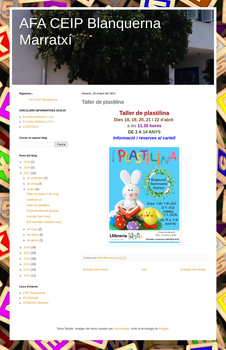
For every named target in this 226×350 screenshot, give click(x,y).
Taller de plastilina (37, 205)
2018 (27, 167)
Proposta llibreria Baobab (42, 210)
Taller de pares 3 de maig (42, 194)
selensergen (122, 328)
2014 (27, 258)
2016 (27, 247)
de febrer (33, 234)
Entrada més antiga (193, 269)
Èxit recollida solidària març (44, 222)
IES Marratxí (31, 298)
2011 (27, 275)
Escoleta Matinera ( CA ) (38, 117)
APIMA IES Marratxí (36, 302)
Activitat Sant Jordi (38, 216)
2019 (27, 162)
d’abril (31, 189)
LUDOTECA (30, 126)
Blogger (164, 328)
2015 (27, 253)
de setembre (35, 178)
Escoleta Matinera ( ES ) (38, 121)
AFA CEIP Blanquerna (43, 99)
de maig (32, 183)
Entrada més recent (95, 269)
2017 (27, 173)
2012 (27, 269)
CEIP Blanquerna (34, 293)
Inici (144, 269)
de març (32, 229)
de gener (33, 240)
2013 (27, 264)
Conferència (34, 199)
